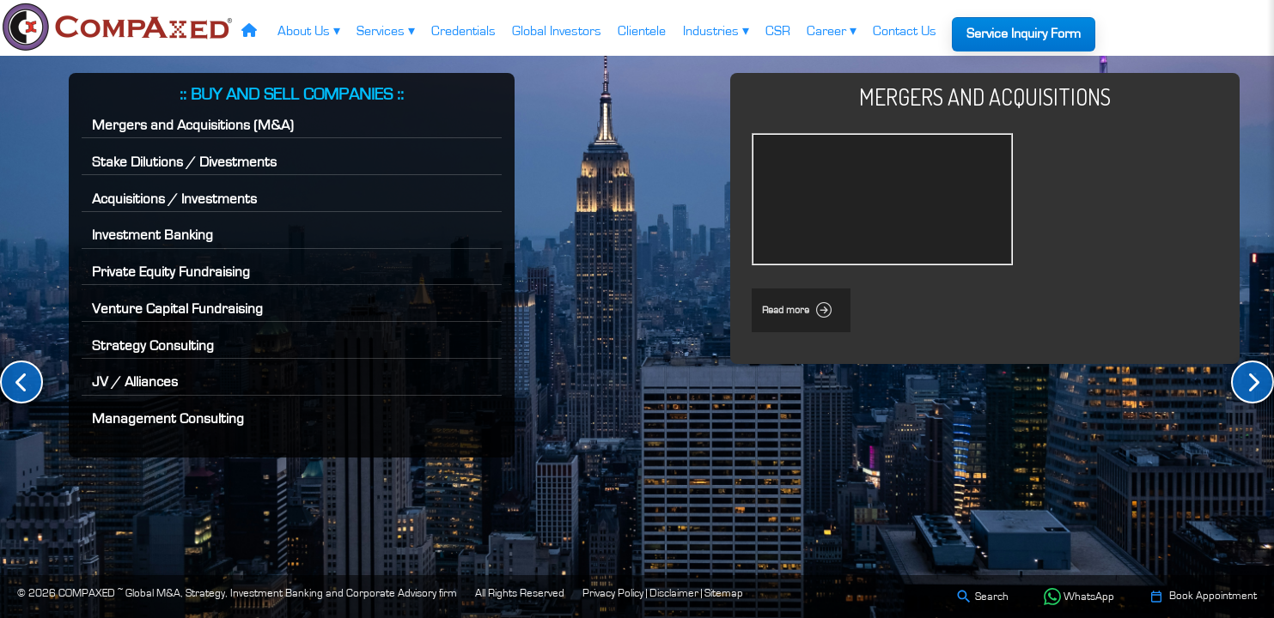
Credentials (463, 31)
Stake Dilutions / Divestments (184, 161)
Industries (716, 31)
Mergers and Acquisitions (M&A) (193, 125)
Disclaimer (673, 593)
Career (831, 31)
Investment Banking (152, 234)
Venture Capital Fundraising (177, 308)
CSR (777, 31)
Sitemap (723, 593)
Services (386, 31)
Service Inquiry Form (1023, 33)
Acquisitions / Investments (174, 198)
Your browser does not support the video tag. (882, 199)
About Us (308, 31)
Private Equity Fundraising (171, 271)
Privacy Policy (612, 593)
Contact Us (904, 31)
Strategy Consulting (153, 345)
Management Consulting (168, 418)
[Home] (248, 32)
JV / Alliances (135, 381)
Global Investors (556, 31)
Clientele (642, 31)
